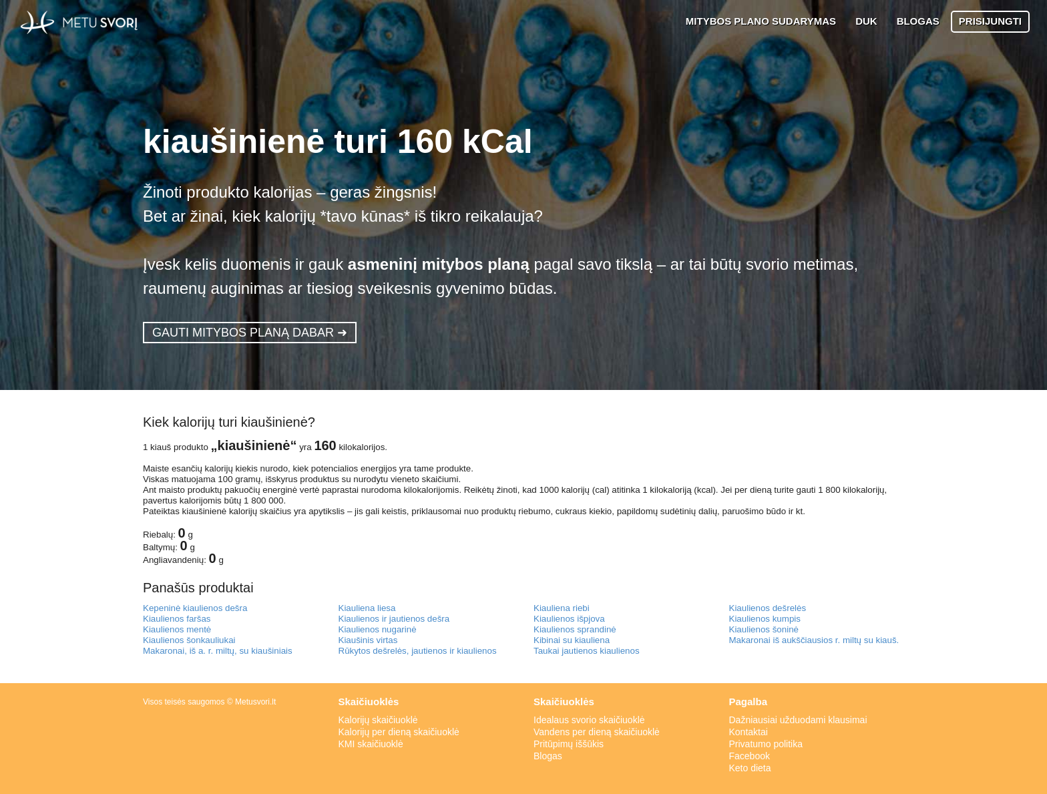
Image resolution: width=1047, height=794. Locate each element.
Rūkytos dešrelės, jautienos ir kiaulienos (418, 651)
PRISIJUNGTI (990, 21)
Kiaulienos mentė (177, 629)
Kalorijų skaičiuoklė (378, 720)
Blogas (548, 756)
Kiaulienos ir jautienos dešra (394, 619)
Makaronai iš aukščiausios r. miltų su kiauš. (814, 640)
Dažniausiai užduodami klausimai (798, 720)
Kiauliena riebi (562, 608)
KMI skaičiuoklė (371, 744)
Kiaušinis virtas (368, 640)
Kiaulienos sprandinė (575, 629)
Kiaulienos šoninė (764, 629)
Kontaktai (748, 732)
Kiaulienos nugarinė (378, 629)
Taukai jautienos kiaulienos (587, 651)
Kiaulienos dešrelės (768, 608)
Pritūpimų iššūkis (569, 744)
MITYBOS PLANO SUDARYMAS (761, 21)
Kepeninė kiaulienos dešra (195, 608)
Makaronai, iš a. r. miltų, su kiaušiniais (217, 651)
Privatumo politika (766, 744)
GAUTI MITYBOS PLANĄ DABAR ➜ (249, 332)
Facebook (749, 756)
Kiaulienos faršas (177, 619)
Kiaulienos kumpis (765, 619)
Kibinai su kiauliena (572, 640)
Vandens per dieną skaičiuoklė (597, 732)
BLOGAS (918, 21)
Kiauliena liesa (367, 608)
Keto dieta (750, 768)
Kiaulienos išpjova (569, 619)
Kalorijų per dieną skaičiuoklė (399, 732)
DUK (866, 21)
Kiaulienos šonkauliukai (189, 640)
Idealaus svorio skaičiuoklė (589, 720)
